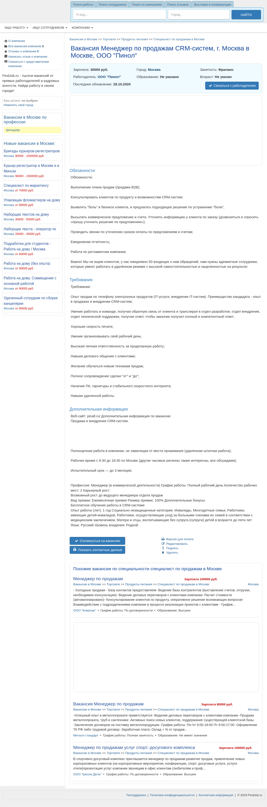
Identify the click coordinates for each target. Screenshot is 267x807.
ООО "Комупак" (84, 610)
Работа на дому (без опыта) (27, 263)
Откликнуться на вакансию (97, 541)
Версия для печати (177, 539)
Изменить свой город (18, 105)
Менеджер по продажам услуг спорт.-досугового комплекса (134, 747)
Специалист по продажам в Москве (179, 39)
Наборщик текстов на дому (26, 214)
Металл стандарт (86, 735)
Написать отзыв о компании (25, 57)
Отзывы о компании (21, 52)
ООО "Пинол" (109, 77)
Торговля (109, 39)
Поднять (169, 548)
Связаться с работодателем (232, 85)
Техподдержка (136, 795)
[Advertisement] (32, 388)
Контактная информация (216, 795)
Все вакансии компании (24, 46)
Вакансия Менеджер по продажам (108, 703)
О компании (14, 41)
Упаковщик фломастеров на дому (32, 200)
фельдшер (13, 130)
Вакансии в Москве (83, 39)
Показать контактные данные (97, 550)
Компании (82, 27)
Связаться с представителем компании (26, 64)
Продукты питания (134, 39)
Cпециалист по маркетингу (26, 185)
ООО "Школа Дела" (87, 774)
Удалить (169, 552)
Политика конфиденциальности (172, 795)
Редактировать (174, 543)
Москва (9, 156)
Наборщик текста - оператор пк (30, 229)
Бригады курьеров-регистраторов (32, 151)
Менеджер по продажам (98, 578)
